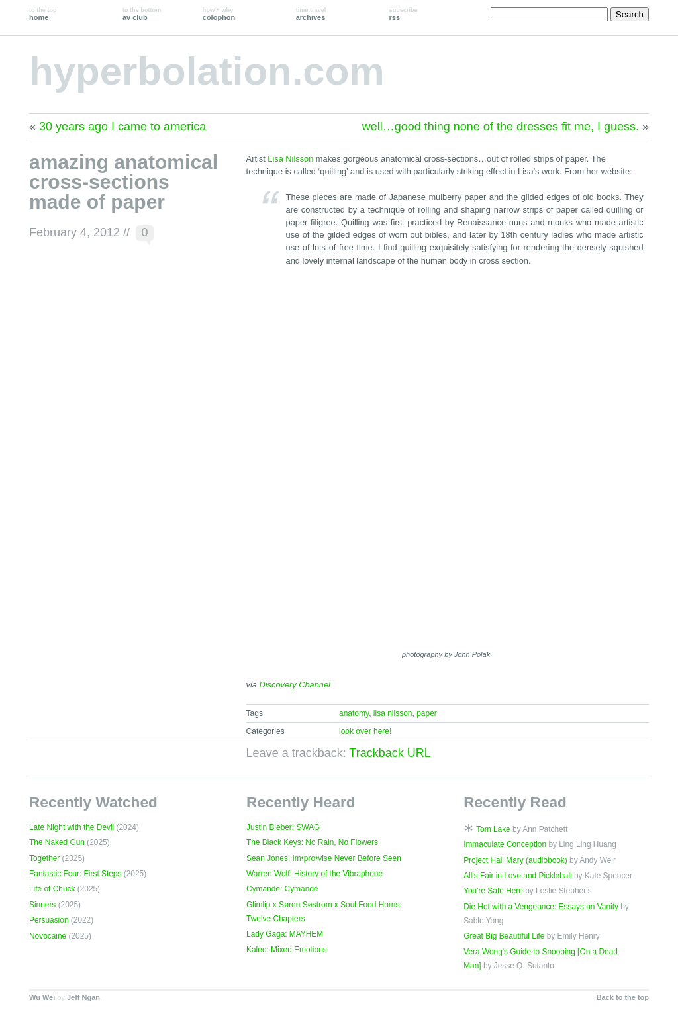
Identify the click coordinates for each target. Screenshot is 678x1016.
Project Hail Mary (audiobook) (515, 860)
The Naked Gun (57, 842)
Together (44, 858)
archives (311, 14)
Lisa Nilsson (290, 159)
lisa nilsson (392, 713)
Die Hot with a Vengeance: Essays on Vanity (540, 906)
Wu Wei (42, 997)
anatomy (354, 713)
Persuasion (49, 920)
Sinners (42, 904)
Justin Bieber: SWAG (283, 827)
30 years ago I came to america (122, 126)
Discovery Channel (295, 684)
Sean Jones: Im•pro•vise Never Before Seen (323, 858)
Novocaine (47, 935)
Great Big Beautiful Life (503, 935)
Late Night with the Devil (71, 827)
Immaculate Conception (504, 844)
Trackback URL (389, 753)
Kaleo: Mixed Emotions (286, 949)
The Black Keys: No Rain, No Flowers (312, 842)
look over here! (365, 731)
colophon (219, 14)
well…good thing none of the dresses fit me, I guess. (500, 126)
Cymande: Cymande (282, 888)
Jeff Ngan (83, 997)
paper (426, 713)
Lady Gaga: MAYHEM (284, 934)
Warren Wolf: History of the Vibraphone (314, 873)
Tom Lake (493, 829)
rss (403, 14)
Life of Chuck (52, 888)
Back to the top (623, 997)
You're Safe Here (493, 890)
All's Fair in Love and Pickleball (517, 875)
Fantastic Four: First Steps (75, 873)
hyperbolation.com (207, 71)
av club (141, 14)
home (43, 14)
